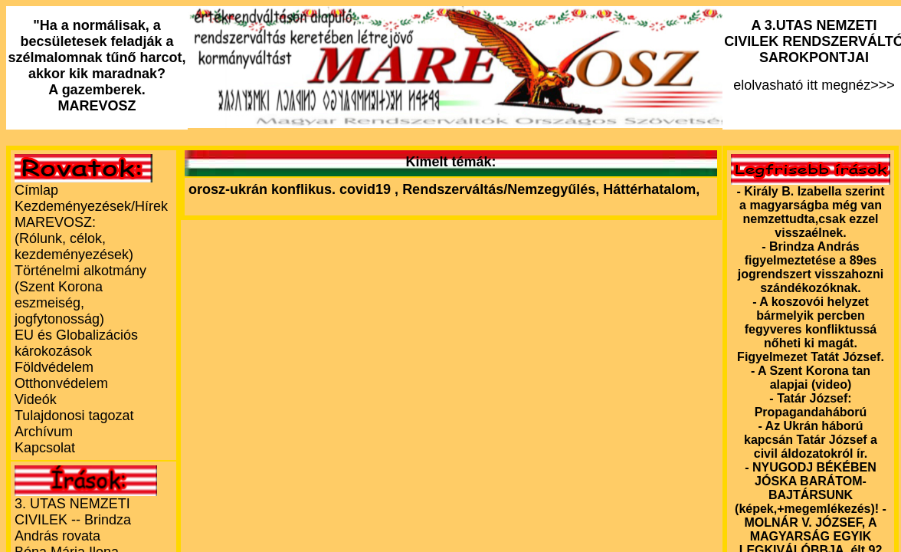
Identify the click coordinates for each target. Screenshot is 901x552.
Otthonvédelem (61, 383)
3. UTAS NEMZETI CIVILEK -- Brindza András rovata (73, 520)
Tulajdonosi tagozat (74, 415)
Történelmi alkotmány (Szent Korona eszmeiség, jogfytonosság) (80, 295)
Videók (36, 399)
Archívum (44, 431)
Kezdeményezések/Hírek (91, 206)
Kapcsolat (45, 447)
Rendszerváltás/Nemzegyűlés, (502, 189)
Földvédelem (54, 367)
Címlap (36, 190)
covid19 (367, 189)
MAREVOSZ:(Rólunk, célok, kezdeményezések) (74, 238)
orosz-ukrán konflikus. (262, 189)
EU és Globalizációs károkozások (76, 343)
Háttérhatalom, (651, 189)
